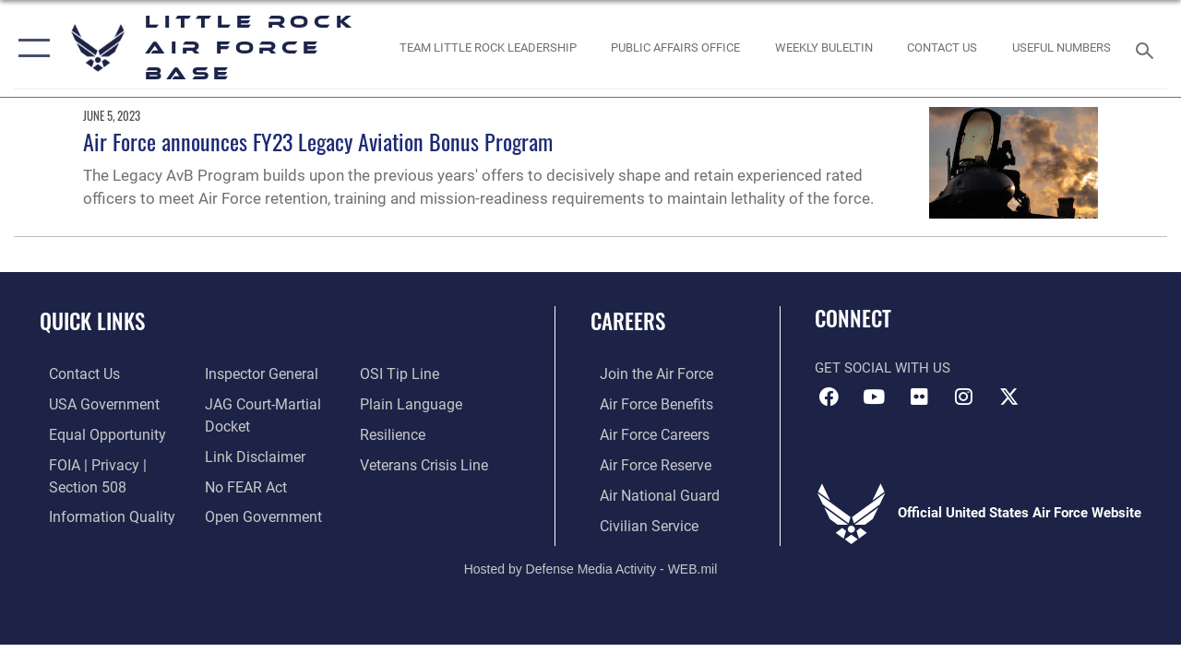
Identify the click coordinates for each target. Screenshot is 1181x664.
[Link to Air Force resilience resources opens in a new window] (394, 432)
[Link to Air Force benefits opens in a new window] (645, 403)
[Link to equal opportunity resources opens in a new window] (94, 432)
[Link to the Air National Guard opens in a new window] (647, 491)
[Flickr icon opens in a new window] (919, 396)
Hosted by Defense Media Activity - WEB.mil (591, 563)
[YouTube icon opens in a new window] (874, 396)
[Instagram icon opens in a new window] (964, 396)
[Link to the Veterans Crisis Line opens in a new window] (425, 462)
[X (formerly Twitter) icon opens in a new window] (1009, 396)
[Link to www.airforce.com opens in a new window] (645, 373)
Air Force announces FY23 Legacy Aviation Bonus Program (318, 141)
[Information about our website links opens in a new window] (249, 453)
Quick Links (92, 321)
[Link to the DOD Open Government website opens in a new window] (256, 512)
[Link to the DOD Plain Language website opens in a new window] (409, 403)
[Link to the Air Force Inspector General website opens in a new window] (255, 373)
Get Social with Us (882, 368)
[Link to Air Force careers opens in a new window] (644, 432)
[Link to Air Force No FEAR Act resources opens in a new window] (241, 483)
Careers (627, 321)
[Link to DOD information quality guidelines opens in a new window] (99, 512)
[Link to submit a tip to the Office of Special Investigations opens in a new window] (399, 373)
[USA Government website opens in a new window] (92, 403)
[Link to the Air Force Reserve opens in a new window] (644, 462)
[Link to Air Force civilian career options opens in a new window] (637, 521)
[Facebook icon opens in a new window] (828, 396)
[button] (30, 48)
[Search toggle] (1147, 48)
